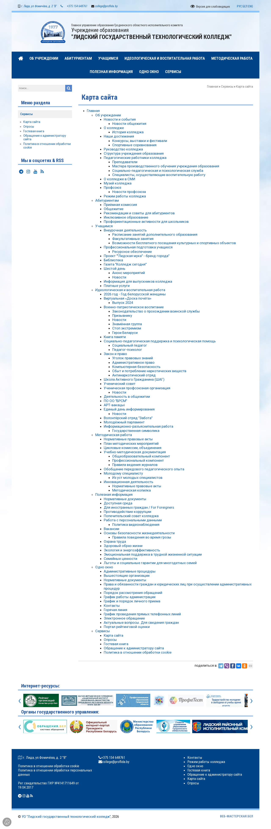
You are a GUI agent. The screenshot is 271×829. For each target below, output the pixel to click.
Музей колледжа (117, 184)
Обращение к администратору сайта (134, 649)
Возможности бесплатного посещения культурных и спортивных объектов (174, 243)
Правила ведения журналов (135, 465)
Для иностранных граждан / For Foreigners (139, 508)
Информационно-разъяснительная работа (138, 427)
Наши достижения (119, 137)
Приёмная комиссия (120, 205)
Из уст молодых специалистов (137, 478)
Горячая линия (115, 610)
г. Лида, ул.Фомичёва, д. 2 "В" (39, 6)
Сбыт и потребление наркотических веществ (149, 371)
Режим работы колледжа (125, 196)
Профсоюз (112, 188)
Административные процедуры (130, 572)
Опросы (110, 640)
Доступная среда (118, 504)
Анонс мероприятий (128, 273)
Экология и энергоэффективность (132, 550)
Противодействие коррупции (127, 512)
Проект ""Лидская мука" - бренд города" (136, 256)
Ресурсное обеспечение (132, 252)
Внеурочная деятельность (125, 231)
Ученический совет (120, 384)
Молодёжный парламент (124, 423)
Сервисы (227, 87)
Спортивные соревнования (134, 145)
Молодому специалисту (123, 474)
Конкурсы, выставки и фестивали (139, 141)
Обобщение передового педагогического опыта (144, 469)
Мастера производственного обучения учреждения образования (165, 167)
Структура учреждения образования (134, 154)
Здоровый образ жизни (123, 546)
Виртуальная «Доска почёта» (127, 299)
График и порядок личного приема (132, 602)
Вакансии (111, 529)
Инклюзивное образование (126, 218)
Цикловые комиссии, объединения (132, 448)
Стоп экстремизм (126, 329)
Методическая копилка (131, 491)
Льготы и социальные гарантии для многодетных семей (150, 563)
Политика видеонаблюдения (135, 525)
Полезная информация (114, 495)
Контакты (112, 606)
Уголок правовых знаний (132, 359)
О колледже (114, 128)
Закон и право (115, 354)
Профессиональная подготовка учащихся (138, 248)
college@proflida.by (106, 6)
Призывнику (122, 316)
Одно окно (104, 568)
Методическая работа (113, 435)
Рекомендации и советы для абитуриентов (139, 214)
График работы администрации (129, 597)
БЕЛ (245, 7)
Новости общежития (129, 124)
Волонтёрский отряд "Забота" (128, 418)
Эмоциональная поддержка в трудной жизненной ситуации (153, 555)
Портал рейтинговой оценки (127, 627)
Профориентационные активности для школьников (146, 222)
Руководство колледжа (123, 150)
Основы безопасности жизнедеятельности (139, 534)
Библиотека (113, 261)
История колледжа (128, 133)
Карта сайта (113, 636)
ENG (250, 7)
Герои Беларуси (125, 333)
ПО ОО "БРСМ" (115, 401)
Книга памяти (115, 337)
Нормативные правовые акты (128, 440)
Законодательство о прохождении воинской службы (156, 312)
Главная (212, 87)
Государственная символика (135, 431)
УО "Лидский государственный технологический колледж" (66, 817)
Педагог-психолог (127, 350)
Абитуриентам (107, 201)
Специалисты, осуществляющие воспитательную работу (158, 175)
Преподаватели (124, 162)
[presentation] (19, 701)
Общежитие (113, 209)
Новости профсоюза (129, 192)
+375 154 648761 (77, 6)
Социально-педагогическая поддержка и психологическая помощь (160, 342)
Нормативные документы (125, 499)
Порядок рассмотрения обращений (133, 593)
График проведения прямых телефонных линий (142, 615)
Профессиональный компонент (138, 461)
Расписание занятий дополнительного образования (154, 235)
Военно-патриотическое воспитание (134, 307)
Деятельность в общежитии (127, 397)
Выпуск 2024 (122, 303)
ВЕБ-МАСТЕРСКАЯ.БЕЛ (236, 817)
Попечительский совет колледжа (131, 516)
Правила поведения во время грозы (141, 538)
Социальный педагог (129, 346)
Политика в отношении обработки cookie (137, 653)
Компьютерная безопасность (136, 367)
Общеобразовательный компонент (141, 457)
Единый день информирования (129, 410)
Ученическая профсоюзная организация (137, 388)
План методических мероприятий (131, 444)
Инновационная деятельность (128, 482)
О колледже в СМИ (119, 180)
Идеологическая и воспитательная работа (130, 290)
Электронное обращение (124, 619)
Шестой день (114, 269)
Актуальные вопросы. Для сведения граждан (141, 623)
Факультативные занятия (132, 239)
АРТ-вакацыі (114, 405)
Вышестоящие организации (126, 576)
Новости (119, 277)
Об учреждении (108, 115)
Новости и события (120, 120)
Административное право (133, 363)
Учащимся (104, 226)
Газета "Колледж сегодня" (125, 265)
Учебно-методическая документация (135, 452)
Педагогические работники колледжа (135, 158)
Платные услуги (117, 286)
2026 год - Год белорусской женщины (135, 295)
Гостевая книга (116, 644)
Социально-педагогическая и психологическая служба (157, 171)
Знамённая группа (127, 324)
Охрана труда (115, 542)
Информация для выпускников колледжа (138, 282)
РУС (239, 7)
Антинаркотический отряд (134, 376)
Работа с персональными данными (133, 521)
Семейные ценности (120, 559)
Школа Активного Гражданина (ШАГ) (134, 380)
